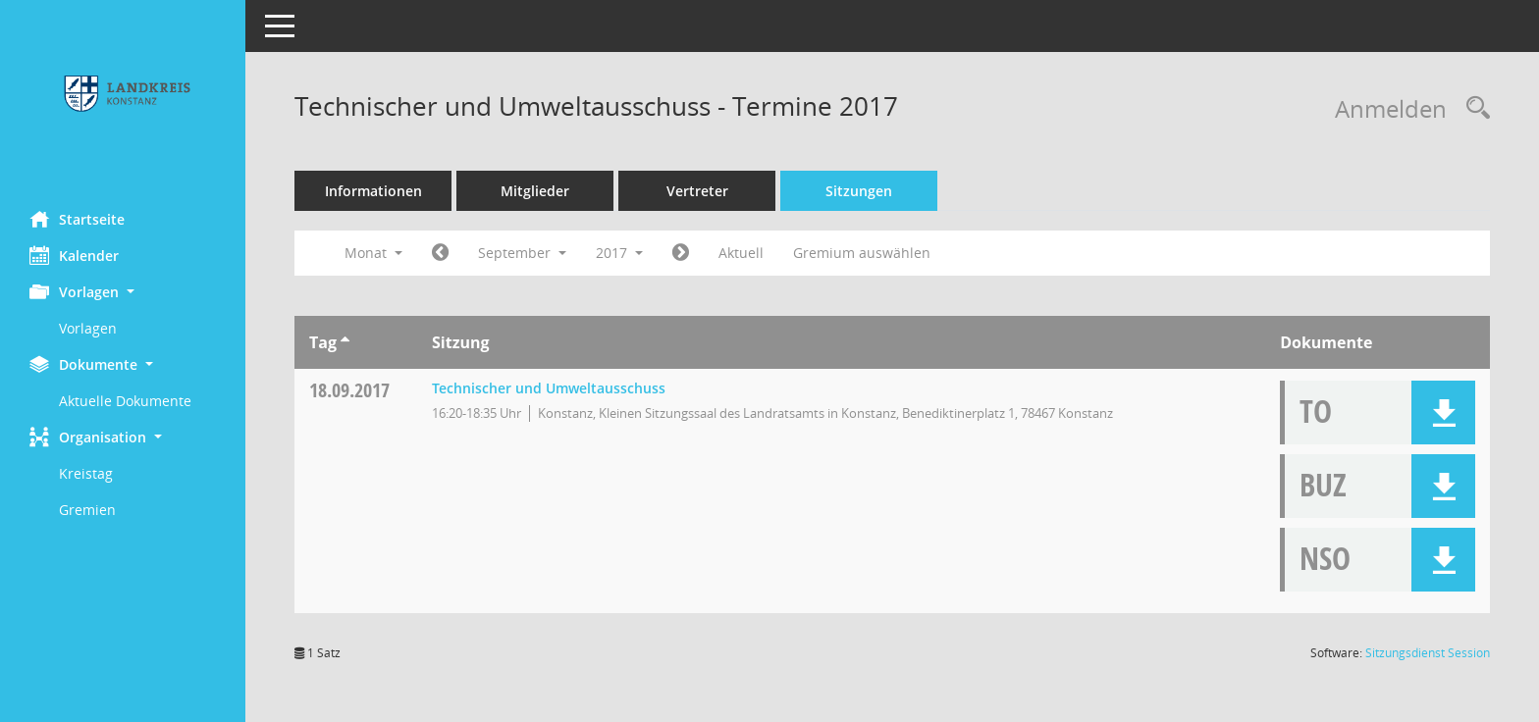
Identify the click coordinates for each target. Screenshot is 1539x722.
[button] (122, 292)
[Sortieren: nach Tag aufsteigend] (345, 342)
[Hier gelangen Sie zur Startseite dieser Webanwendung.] (122, 98)
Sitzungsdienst (1427, 653)
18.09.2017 (349, 390)
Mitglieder (535, 190)
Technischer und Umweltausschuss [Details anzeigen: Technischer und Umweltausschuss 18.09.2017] (548, 388)
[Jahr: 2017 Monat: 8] (440, 253)
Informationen (373, 190)
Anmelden (1391, 108)
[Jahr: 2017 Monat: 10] (681, 253)
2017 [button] (619, 252)
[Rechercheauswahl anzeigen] (1473, 108)
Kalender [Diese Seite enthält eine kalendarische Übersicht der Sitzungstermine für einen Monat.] (74, 255)
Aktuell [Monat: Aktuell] (741, 252)
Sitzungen (858, 190)
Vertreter (697, 190)
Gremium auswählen (861, 252)
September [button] (522, 252)
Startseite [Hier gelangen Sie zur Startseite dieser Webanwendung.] (77, 219)
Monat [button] (373, 252)
